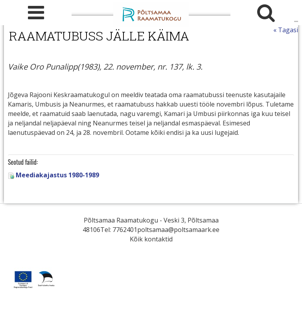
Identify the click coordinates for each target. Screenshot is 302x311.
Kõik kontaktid (151, 239)
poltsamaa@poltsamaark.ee (178, 229)
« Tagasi (285, 30)
